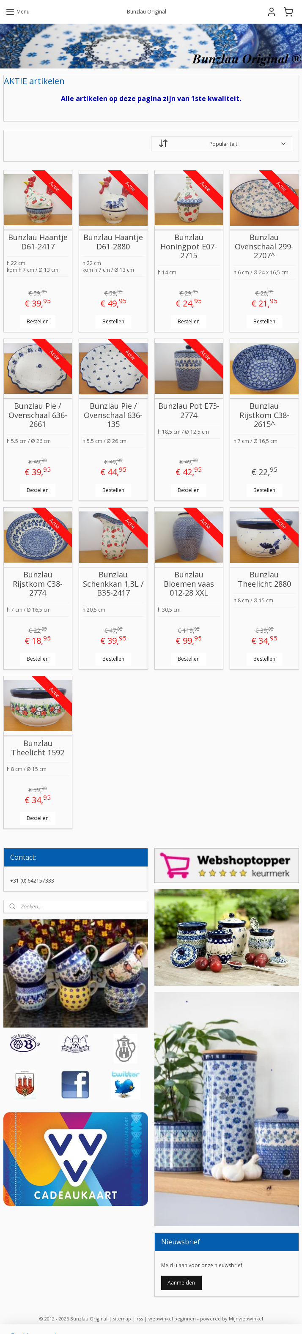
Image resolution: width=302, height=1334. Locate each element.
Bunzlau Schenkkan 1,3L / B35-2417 (113, 584)
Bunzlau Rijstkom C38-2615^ (264, 415)
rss (140, 1318)
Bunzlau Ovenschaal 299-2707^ (264, 247)
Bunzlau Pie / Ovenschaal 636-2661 (37, 415)
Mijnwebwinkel (246, 1318)
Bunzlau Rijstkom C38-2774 (38, 584)
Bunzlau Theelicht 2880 (264, 580)
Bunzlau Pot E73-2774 (189, 411)
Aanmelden (181, 1282)
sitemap (122, 1318)
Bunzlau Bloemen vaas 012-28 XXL (189, 584)
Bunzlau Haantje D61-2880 (113, 242)
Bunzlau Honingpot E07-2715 (188, 247)
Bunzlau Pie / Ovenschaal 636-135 (113, 415)
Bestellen (38, 321)
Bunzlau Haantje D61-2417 (38, 242)
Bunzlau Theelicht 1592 (37, 748)
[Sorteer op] (221, 144)
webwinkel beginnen (172, 1318)
